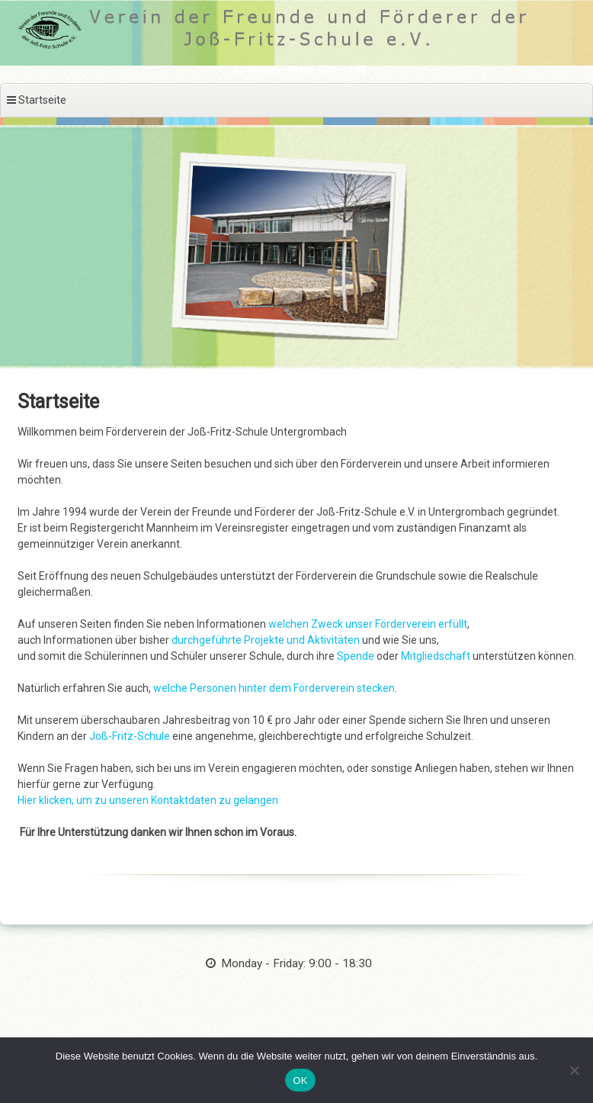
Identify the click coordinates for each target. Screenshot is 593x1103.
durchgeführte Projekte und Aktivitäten (265, 640)
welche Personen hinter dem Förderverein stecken (274, 688)
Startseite (58, 402)
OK (300, 1080)
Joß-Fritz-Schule (129, 736)
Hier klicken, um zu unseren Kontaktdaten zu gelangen (148, 800)
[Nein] (574, 1070)
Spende (357, 656)
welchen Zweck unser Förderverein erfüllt (367, 624)
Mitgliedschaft (437, 656)
